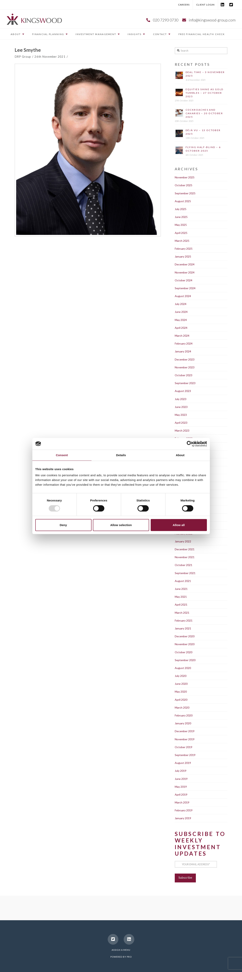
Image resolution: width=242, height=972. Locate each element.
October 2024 (183, 280)
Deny (63, 525)
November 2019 (184, 739)
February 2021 (183, 620)
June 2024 (181, 311)
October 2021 (183, 565)
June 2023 (181, 407)
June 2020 (181, 683)
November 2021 (184, 557)
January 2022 (183, 541)
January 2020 (183, 723)
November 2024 (184, 272)
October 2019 (183, 747)
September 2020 (185, 660)
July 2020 (180, 675)
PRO (129, 956)
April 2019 (181, 794)
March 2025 (182, 240)
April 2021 (181, 604)
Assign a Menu (121, 950)
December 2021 (184, 549)
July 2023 (180, 399)
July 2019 (180, 770)
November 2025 (184, 177)
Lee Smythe (28, 50)
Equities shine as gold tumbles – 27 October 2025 (204, 93)
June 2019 (181, 778)
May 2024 (181, 320)
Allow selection (121, 525)
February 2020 (183, 715)
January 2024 (183, 351)
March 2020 (182, 707)
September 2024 (185, 288)
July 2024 (180, 304)
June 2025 (181, 217)
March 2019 (182, 802)
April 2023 (181, 422)
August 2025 (183, 201)
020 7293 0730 (165, 20)
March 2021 (182, 612)
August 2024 (183, 296)
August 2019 (183, 762)
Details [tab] (121, 455)
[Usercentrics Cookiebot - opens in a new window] (189, 444)
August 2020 (183, 668)
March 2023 (182, 430)
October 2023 (183, 375)
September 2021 (185, 573)
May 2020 (181, 691)
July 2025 (180, 209)
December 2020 (184, 636)
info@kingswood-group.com (212, 20)
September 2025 (185, 193)
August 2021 (183, 581)
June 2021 (181, 588)
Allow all (179, 525)
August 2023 (183, 391)
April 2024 (181, 327)
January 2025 (183, 256)
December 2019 (184, 731)
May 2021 (181, 596)
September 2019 (185, 755)
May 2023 (181, 414)
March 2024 (182, 335)
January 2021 (183, 628)
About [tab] (180, 455)
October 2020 (183, 652)
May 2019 (181, 786)
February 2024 (183, 343)
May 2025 (181, 224)
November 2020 (184, 644)
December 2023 (184, 359)
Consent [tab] (62, 455)
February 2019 (183, 810)
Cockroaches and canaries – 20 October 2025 (204, 113)
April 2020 (181, 699)
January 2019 (183, 818)
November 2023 (184, 367)
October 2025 (183, 185)
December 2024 (184, 264)
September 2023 (185, 383)
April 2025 (181, 232)
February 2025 (183, 248)
